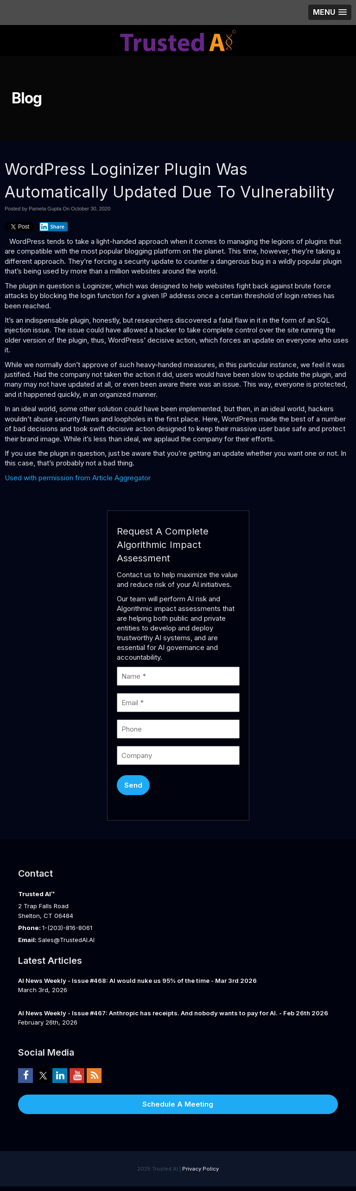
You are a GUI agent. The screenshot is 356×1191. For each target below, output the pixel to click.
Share (51, 226)
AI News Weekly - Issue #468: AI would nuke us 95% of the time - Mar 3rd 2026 (137, 980)
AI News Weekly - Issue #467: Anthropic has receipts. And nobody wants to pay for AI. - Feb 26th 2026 (173, 1013)
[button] (329, 12)
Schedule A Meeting (177, 1104)
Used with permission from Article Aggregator (78, 477)
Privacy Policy (200, 1169)
